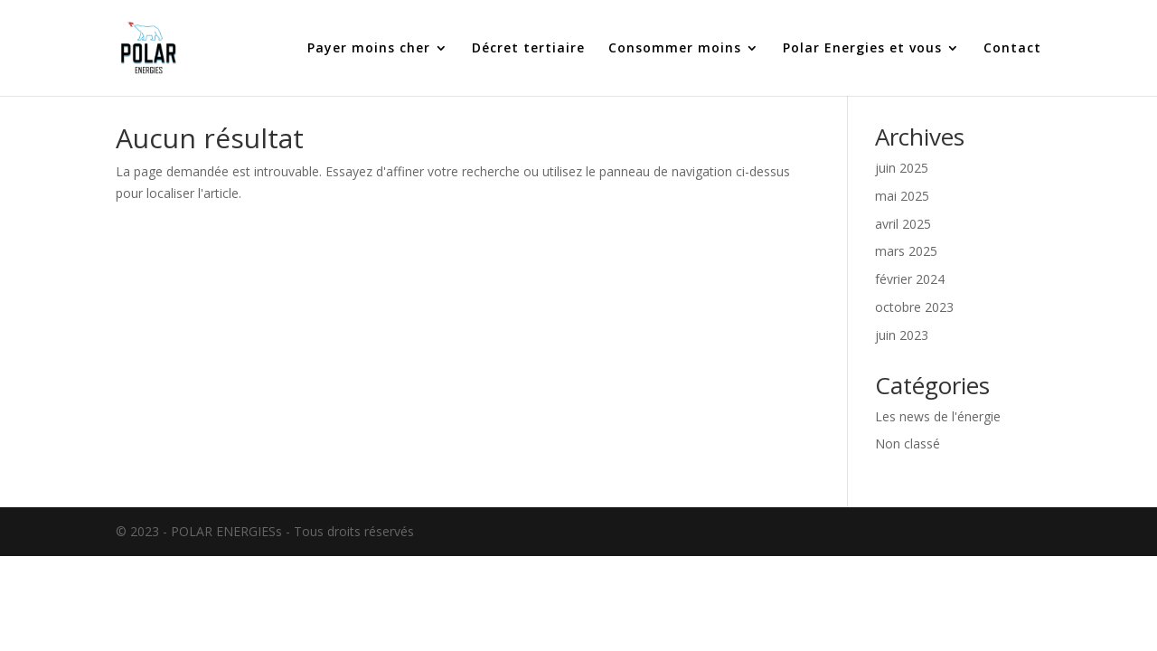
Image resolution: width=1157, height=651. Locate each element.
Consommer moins (674, 49)
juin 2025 (901, 167)
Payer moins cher (368, 49)
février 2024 (910, 279)
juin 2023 (901, 335)
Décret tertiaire (528, 49)
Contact (1012, 49)
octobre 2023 (914, 307)
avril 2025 (903, 223)
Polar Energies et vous (862, 49)
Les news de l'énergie (938, 416)
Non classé (907, 443)
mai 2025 (902, 195)
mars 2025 (906, 250)
